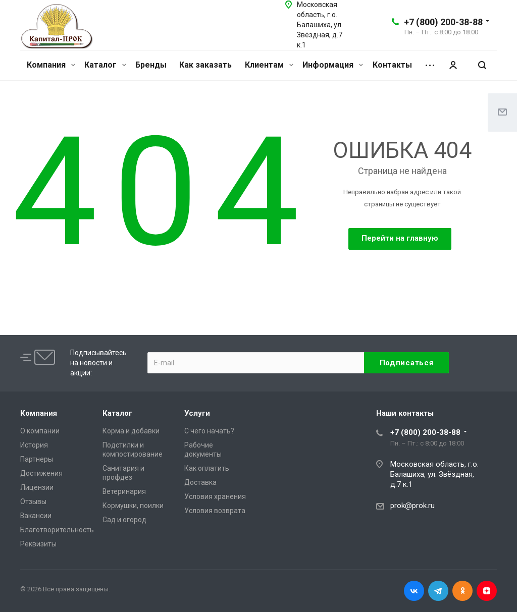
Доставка (200, 482)
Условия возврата (214, 511)
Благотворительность (57, 530)
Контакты (392, 65)
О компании (40, 431)
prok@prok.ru (412, 505)
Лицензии (37, 487)
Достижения (41, 473)
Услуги (197, 413)
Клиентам (269, 65)
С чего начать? (209, 431)
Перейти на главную (399, 238)
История (34, 445)
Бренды (151, 65)
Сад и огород (124, 520)
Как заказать (205, 65)
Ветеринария (124, 491)
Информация (332, 65)
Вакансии (35, 516)
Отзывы (33, 501)
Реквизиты (38, 544)
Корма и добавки (131, 431)
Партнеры (36, 459)
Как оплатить (206, 468)
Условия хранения (215, 496)
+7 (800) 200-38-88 (443, 22)
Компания (51, 65)
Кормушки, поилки (133, 506)
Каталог (105, 65)
